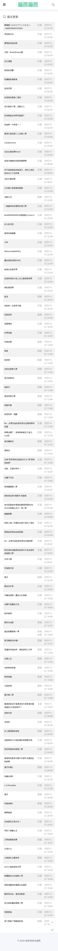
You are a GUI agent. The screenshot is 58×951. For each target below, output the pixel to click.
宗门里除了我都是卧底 (13, 921)
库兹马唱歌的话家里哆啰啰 (15, 160)
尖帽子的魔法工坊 (11, 604)
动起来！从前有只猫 (12, 305)
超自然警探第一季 (11, 631)
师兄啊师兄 (9, 441)
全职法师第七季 (10, 369)
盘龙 (6, 296)
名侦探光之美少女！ (12, 821)
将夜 (6, 351)
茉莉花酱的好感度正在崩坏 (15, 885)
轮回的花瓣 (9, 70)
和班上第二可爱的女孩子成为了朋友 (19, 523)
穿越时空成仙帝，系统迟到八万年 (18, 649)
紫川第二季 (9, 695)
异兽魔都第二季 (10, 486)
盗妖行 (7, 387)
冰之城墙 (8, 61)
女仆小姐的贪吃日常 (12, 866)
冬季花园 (8, 332)
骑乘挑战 (8, 812)
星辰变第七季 (9, 396)
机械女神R (8, 776)
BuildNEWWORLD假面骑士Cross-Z (19, 215)
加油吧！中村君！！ (12, 124)
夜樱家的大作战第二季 (13, 876)
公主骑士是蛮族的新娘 (13, 188)
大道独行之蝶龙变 (11, 857)
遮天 (6, 577)
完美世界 (8, 314)
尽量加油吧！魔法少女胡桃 (15, 595)
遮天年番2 (8, 767)
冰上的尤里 (9, 224)
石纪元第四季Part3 (12, 151)
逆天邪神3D (9, 378)
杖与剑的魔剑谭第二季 (13, 903)
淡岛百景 (8, 88)
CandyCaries (10, 142)
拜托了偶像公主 (10, 830)
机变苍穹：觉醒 (10, 414)
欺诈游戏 (8, 613)
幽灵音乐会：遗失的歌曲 (14, 894)
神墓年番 (8, 405)
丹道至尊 (8, 342)
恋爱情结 (8, 323)
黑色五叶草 (9, 586)
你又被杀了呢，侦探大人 (14, 106)
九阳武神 (8, 685)
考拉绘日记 (9, 34)
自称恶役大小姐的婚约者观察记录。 (19, 740)
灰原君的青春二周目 (12, 97)
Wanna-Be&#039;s (12, 251)
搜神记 (7, 450)
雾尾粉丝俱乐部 (10, 43)
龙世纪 (7, 722)
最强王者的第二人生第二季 (15, 133)
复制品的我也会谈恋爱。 (14, 532)
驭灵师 (7, 360)
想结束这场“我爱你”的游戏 (15, 495)
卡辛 (6, 242)
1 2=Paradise (10, 785)
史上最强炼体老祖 (11, 731)
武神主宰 (8, 713)
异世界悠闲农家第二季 (13, 749)
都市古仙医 (9, 622)
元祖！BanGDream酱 (13, 52)
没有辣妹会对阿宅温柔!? (14, 115)
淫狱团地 (8, 912)
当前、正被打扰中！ (12, 468)
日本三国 (8, 559)
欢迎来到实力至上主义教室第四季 (18, 278)
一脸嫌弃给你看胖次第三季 (15, 206)
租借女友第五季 (10, 269)
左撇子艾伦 (9, 477)
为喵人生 (8, 658)
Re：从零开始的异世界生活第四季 (18, 541)
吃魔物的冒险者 (10, 79)
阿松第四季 (9, 287)
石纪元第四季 (9, 179)
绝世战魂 (8, 676)
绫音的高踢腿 (9, 233)
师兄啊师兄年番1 (11, 640)
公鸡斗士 (8, 848)
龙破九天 (8, 197)
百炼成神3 (8, 803)
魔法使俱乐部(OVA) (12, 260)
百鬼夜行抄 (9, 568)
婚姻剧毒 (8, 513)
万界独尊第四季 (10, 839)
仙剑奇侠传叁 (9, 667)
